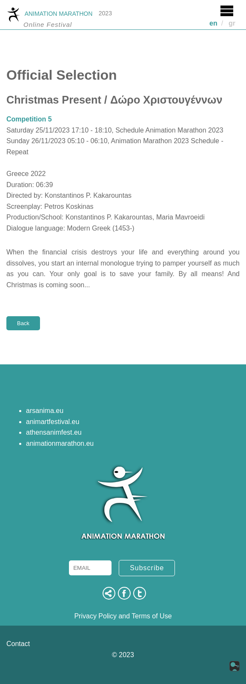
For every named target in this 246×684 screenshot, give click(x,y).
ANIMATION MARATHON (49, 14)
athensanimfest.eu (54, 432)
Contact (18, 643)
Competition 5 (29, 119)
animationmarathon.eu (60, 443)
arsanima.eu (44, 410)
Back (23, 323)
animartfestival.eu (52, 421)
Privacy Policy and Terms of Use (123, 616)
